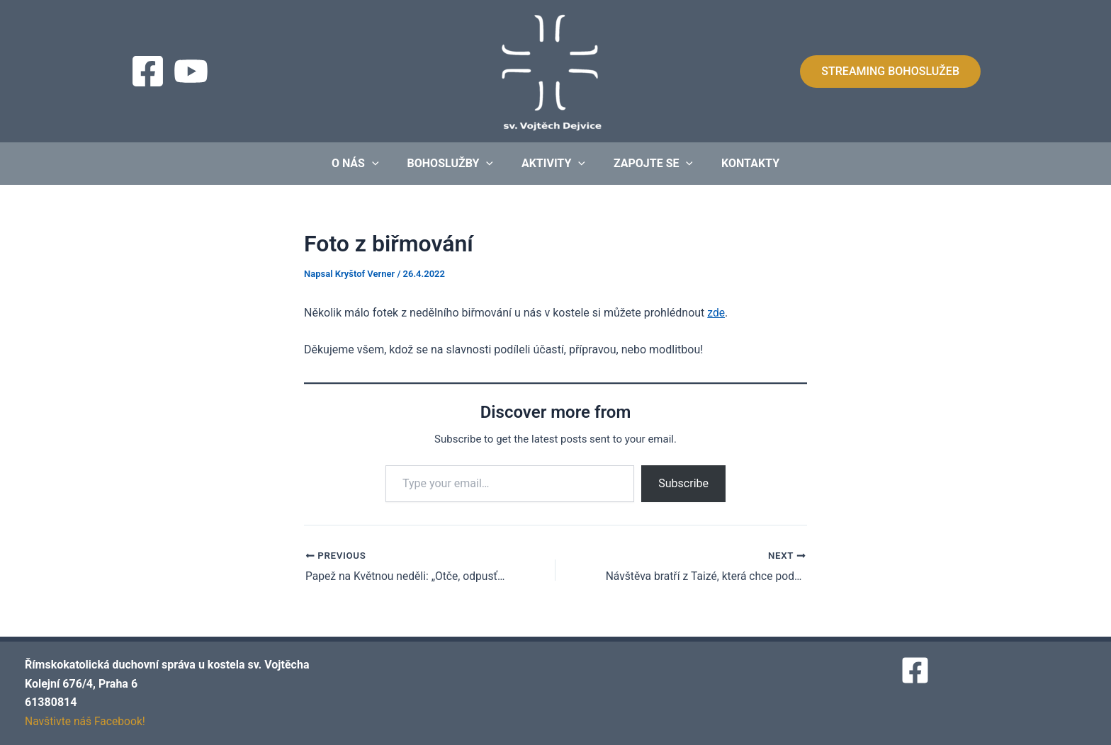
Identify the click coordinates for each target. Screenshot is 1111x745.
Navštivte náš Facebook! (86, 721)
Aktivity (553, 163)
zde (716, 312)
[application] (383, 163)
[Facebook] (147, 71)
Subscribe (683, 483)
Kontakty (739, 163)
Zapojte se (647, 163)
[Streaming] (191, 71)
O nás (366, 163)
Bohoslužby (456, 163)
